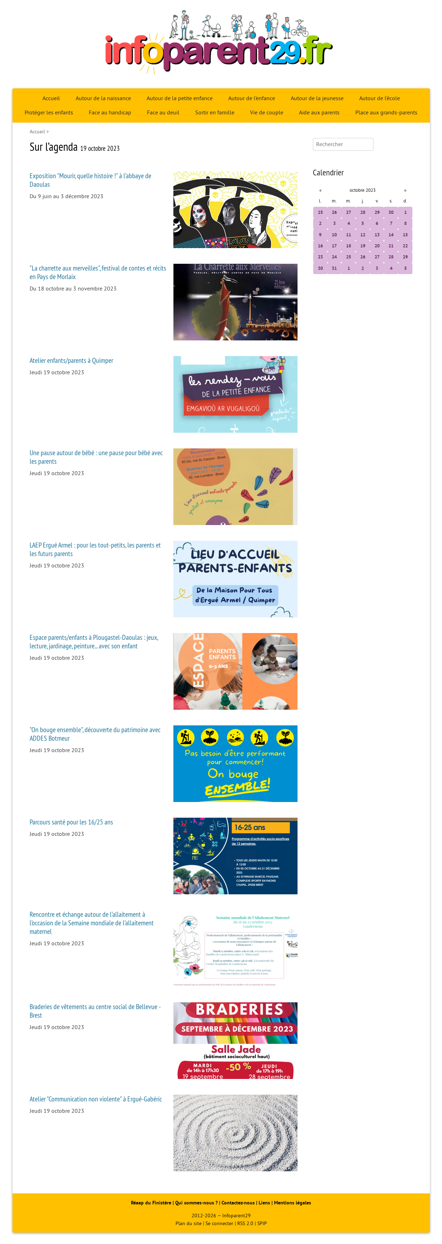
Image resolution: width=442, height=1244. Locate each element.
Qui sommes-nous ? (197, 1203)
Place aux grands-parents (386, 112)
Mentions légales (292, 1203)
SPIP (262, 1223)
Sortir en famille (214, 112)
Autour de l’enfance (251, 98)
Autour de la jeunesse (317, 98)
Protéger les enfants (49, 112)
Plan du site (189, 1223)
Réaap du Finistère (151, 1203)
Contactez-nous (238, 1203)
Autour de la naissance (103, 98)
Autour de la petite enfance (180, 98)
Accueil (51, 98)
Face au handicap (110, 112)
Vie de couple (266, 112)
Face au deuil (163, 112)
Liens (264, 1203)
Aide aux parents (319, 112)
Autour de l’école (379, 98)
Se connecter (219, 1223)
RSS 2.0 (245, 1223)
